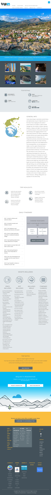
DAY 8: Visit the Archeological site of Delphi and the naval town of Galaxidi (12, 258)
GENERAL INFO (8, 57)
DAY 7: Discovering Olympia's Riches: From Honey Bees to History (11, 251)
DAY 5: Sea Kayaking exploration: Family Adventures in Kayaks (12, 240)
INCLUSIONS (28, 57)
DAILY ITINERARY (19, 57)
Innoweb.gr (34, 492)
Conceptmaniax (22, 492)
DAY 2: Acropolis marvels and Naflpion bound (11, 224)
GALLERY (43, 57)
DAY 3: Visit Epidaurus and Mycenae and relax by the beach (11, 229)
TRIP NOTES (36, 57)
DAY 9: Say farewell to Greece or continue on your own (11, 263)
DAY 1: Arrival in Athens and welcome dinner (10, 219)
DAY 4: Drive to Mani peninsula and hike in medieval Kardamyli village (11, 235)
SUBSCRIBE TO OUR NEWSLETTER (25, 421)
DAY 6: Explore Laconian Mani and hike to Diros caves (12, 245)
